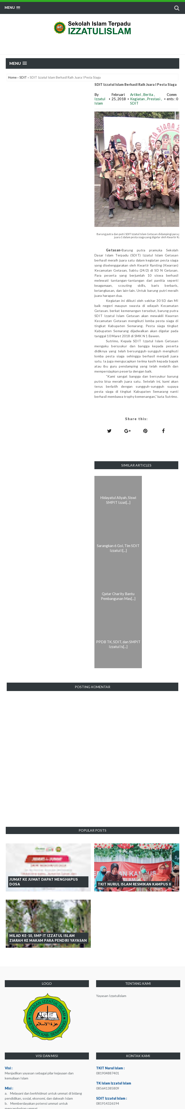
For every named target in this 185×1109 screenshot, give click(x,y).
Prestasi (154, 99)
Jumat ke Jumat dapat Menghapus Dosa (43, 881)
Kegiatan (137, 99)
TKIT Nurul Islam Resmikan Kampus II (134, 884)
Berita (148, 94)
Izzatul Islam (99, 101)
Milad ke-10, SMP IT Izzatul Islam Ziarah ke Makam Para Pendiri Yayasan (48, 938)
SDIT (23, 77)
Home (12, 77)
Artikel (136, 94)
